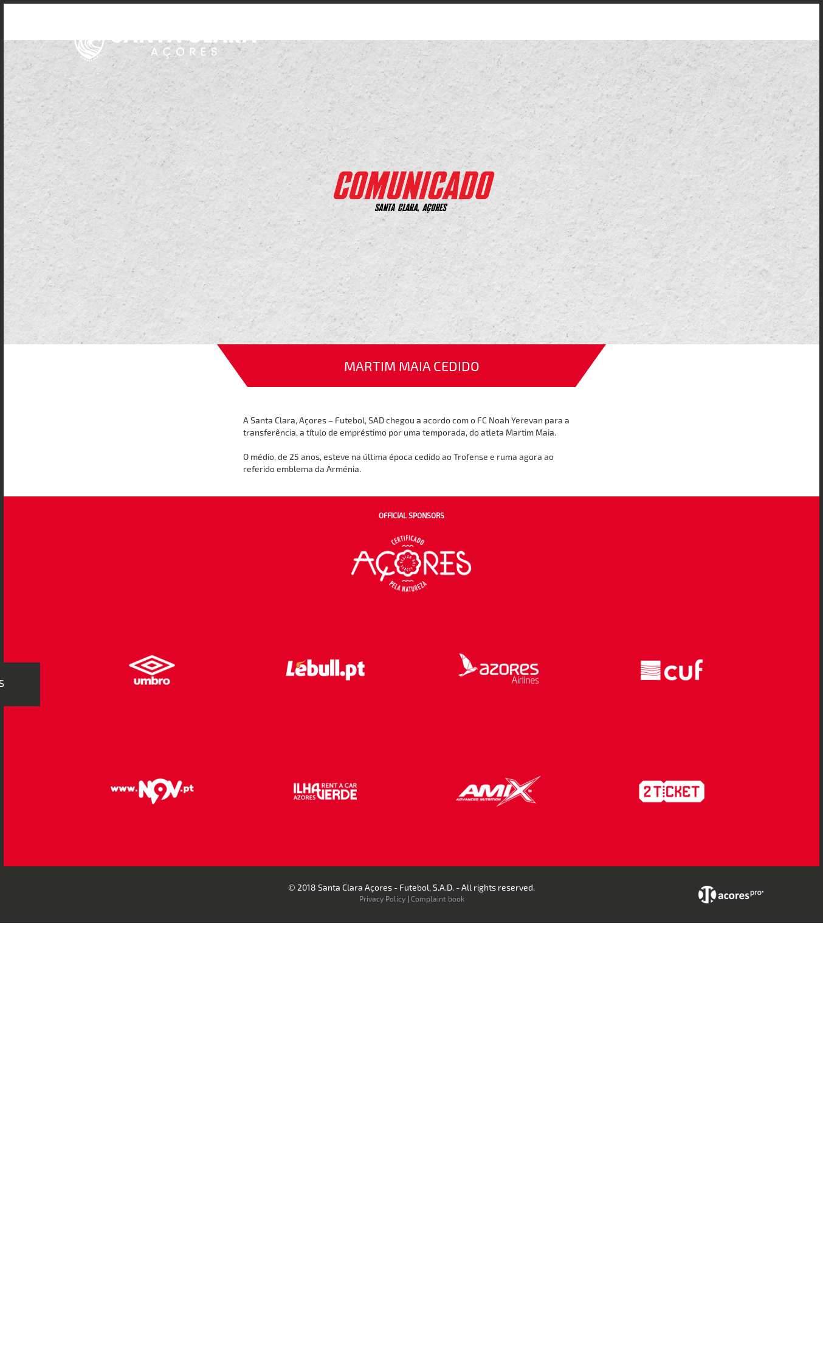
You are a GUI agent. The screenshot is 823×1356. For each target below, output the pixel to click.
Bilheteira (534, 29)
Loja (577, 29)
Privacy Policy (382, 898)
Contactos (688, 29)
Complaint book (437, 898)
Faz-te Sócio (626, 29)
